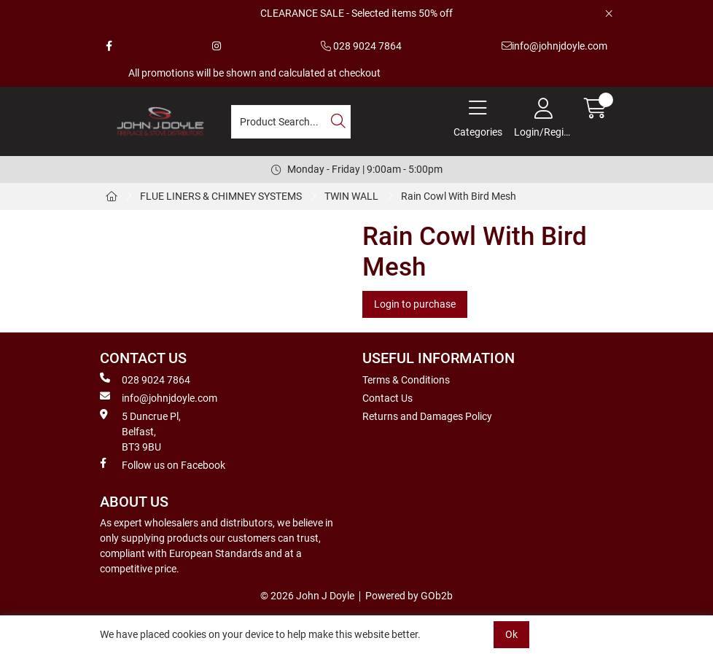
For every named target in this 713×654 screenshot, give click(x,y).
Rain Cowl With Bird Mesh (459, 196)
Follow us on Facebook (162, 464)
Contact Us (387, 398)
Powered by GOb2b (409, 596)
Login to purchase (415, 304)
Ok (511, 634)
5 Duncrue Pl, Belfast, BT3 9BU (140, 431)
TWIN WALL (351, 196)
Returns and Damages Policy (427, 416)
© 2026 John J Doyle (307, 596)
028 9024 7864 (361, 46)
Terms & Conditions (406, 380)
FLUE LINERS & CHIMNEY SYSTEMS (221, 196)
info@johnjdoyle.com (554, 46)
